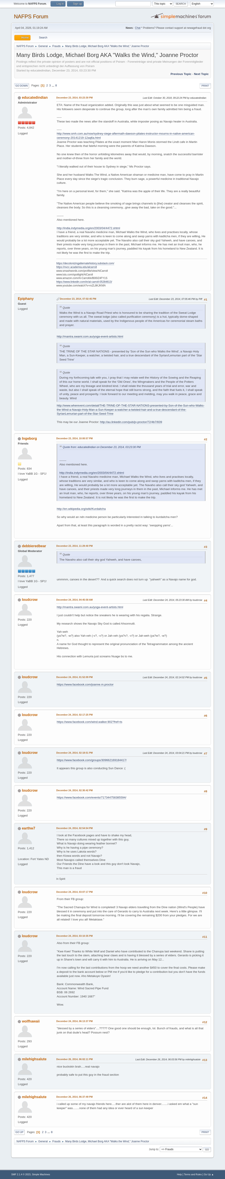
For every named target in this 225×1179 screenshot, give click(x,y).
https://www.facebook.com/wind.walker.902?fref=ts (89, 721)
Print (205, 85)
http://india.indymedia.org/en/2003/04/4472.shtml (88, 228)
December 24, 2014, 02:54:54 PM (74, 828)
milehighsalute (34, 1059)
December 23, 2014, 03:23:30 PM (74, 97)
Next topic (201, 74)
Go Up (19, 1132)
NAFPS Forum (31, 16)
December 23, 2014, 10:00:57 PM (74, 438)
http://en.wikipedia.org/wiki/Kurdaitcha (81, 508)
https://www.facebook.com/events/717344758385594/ (91, 797)
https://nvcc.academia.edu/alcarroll (76, 267)
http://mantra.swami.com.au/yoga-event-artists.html (90, 336)
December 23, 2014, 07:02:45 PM (78, 298)
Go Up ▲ (209, 1174)
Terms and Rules (193, 1174)
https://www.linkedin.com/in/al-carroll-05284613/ (84, 281)
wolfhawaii (31, 1021)
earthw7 (28, 828)
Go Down (21, 85)
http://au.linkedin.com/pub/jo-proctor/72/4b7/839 (131, 422)
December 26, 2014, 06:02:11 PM (74, 1059)
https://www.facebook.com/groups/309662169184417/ (92, 760)
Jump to (153, 1149)
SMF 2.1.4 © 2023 (21, 1174)
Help (179, 1174)
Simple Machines (41, 1174)
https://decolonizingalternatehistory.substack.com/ (85, 263)
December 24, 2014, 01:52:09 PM (74, 677)
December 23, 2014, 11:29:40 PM (74, 546)
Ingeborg (29, 438)
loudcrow (30, 599)
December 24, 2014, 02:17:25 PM (74, 714)
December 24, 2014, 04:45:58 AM (74, 599)
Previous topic (181, 74)
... (53, 85)
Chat (137, 27)
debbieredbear (34, 546)
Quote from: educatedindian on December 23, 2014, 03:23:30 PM (102, 447)
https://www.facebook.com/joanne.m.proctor (85, 684)
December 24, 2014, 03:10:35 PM (74, 936)
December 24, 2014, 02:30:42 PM (74, 790)
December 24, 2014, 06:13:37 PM (74, 1021)
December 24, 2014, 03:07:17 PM (74, 892)
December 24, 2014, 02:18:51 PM (74, 752)
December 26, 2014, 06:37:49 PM (74, 1096)
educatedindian (35, 97)
